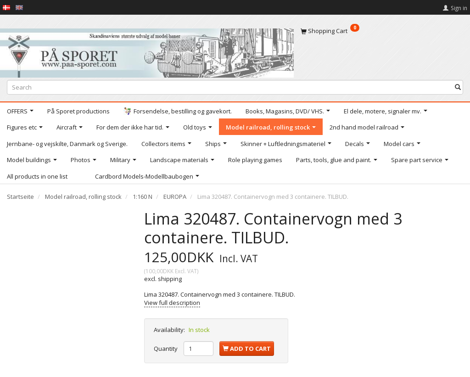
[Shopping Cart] (382, 31)
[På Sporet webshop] (147, 50)
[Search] (458, 87)
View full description (172, 302)
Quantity (166, 348)
